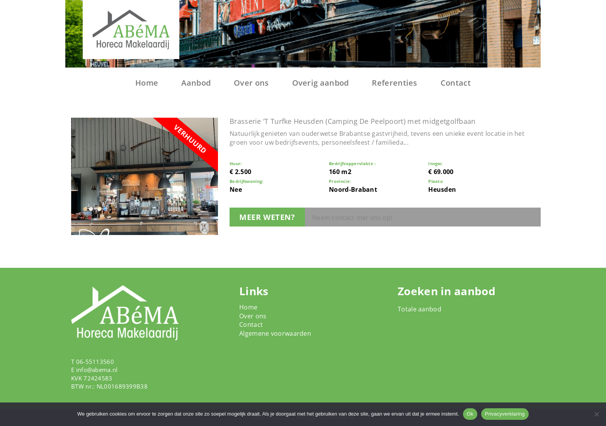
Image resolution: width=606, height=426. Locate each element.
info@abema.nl (97, 370)
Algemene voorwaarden (275, 333)
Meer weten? (267, 217)
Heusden (442, 189)
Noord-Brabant (353, 189)
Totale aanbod (419, 309)
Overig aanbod (320, 83)
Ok (470, 414)
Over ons (251, 83)
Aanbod (196, 83)
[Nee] (596, 414)
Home (146, 83)
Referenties (394, 83)
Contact (456, 83)
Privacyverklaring (505, 414)
